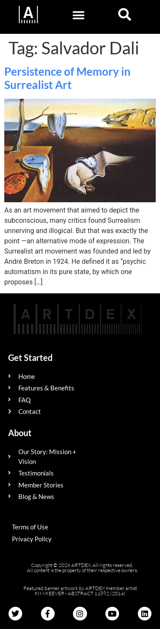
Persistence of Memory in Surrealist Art (67, 78)
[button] (78, 15)
